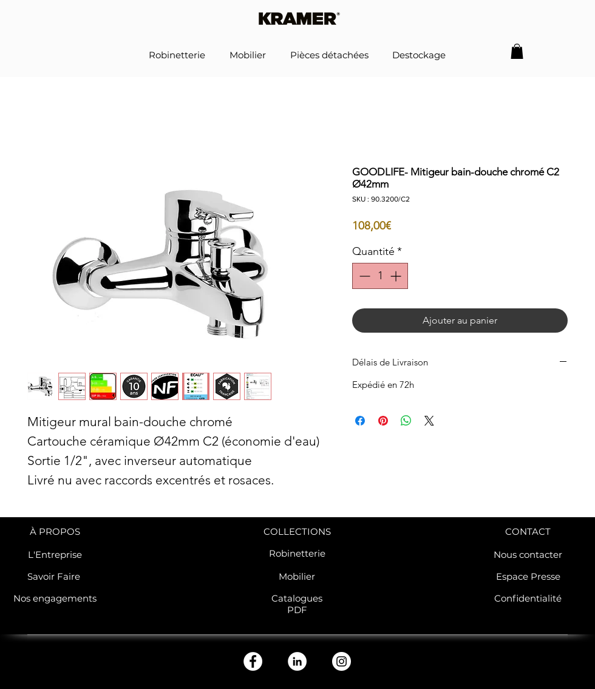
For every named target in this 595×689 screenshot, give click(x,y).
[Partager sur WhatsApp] (406, 420)
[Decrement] (363, 275)
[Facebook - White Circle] (252, 661)
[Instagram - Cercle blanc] (341, 661)
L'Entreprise (55, 554)
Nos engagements (55, 598)
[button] (517, 51)
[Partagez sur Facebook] (360, 420)
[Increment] (396, 275)
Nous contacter (528, 554)
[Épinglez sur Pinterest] (383, 420)
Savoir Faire (55, 576)
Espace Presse (528, 576)
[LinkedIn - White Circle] (297, 661)
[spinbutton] (380, 275)
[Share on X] (429, 420)
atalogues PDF (300, 604)
